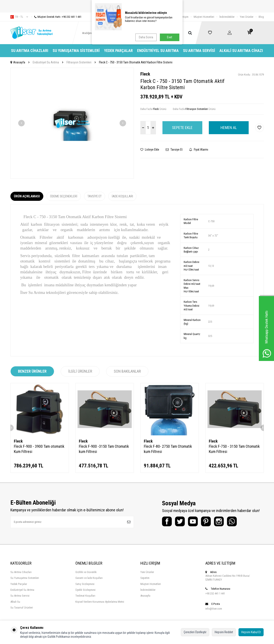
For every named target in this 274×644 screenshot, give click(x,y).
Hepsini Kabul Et (251, 632)
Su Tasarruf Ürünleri (21, 607)
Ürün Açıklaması (27, 196)
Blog (261, 16)
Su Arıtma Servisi (199, 50)
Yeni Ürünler (246, 16)
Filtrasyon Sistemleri (78, 62)
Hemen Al (228, 127)
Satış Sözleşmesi (84, 584)
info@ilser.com (213, 608)
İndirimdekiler (227, 16)
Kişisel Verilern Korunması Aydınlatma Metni (99, 601)
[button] (21, 123)
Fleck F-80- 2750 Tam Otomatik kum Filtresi (168, 449)
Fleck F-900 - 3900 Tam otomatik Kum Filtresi (39, 449)
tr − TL (19, 17)
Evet (169, 37)
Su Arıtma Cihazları (29, 50)
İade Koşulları (122, 196)
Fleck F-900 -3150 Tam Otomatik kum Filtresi (104, 449)
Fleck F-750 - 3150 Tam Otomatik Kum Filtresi (234, 449)
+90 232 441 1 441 (215, 593)
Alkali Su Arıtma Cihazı (241, 50)
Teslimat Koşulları (85, 595)
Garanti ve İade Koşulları (89, 578)
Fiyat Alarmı (198, 149)
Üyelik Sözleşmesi (85, 589)
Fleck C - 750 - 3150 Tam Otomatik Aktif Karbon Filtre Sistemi (135, 62)
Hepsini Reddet (224, 632)
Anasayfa (17, 62)
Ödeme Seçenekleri (63, 196)
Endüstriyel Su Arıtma (158, 50)
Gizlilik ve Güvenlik (86, 572)
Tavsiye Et (174, 149)
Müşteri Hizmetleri (204, 16)
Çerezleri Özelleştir (195, 632)
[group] (72, 123)
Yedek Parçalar (118, 50)
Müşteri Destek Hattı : (56, 17)
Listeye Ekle (149, 149)
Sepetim (144, 578)
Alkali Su (15, 601)
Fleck (145, 74)
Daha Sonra (146, 37)
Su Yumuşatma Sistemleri (76, 50)
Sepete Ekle (182, 127)
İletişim (184, 16)
